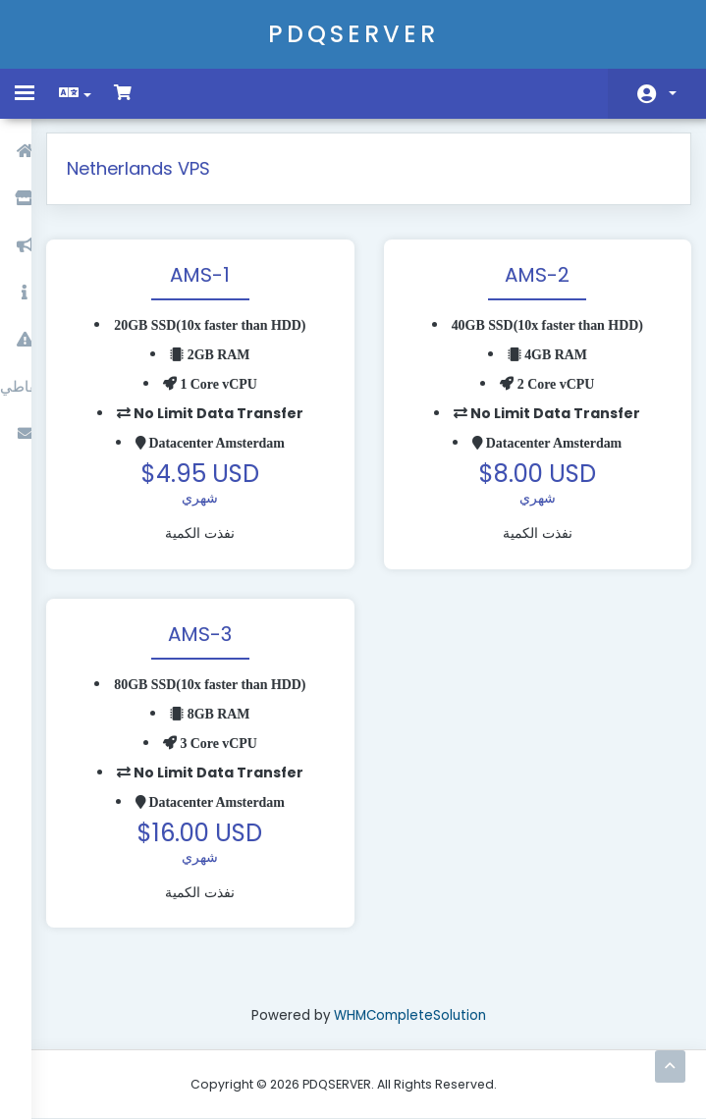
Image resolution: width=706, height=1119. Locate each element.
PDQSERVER (353, 34)
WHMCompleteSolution (419, 1015)
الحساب (673, 93)
